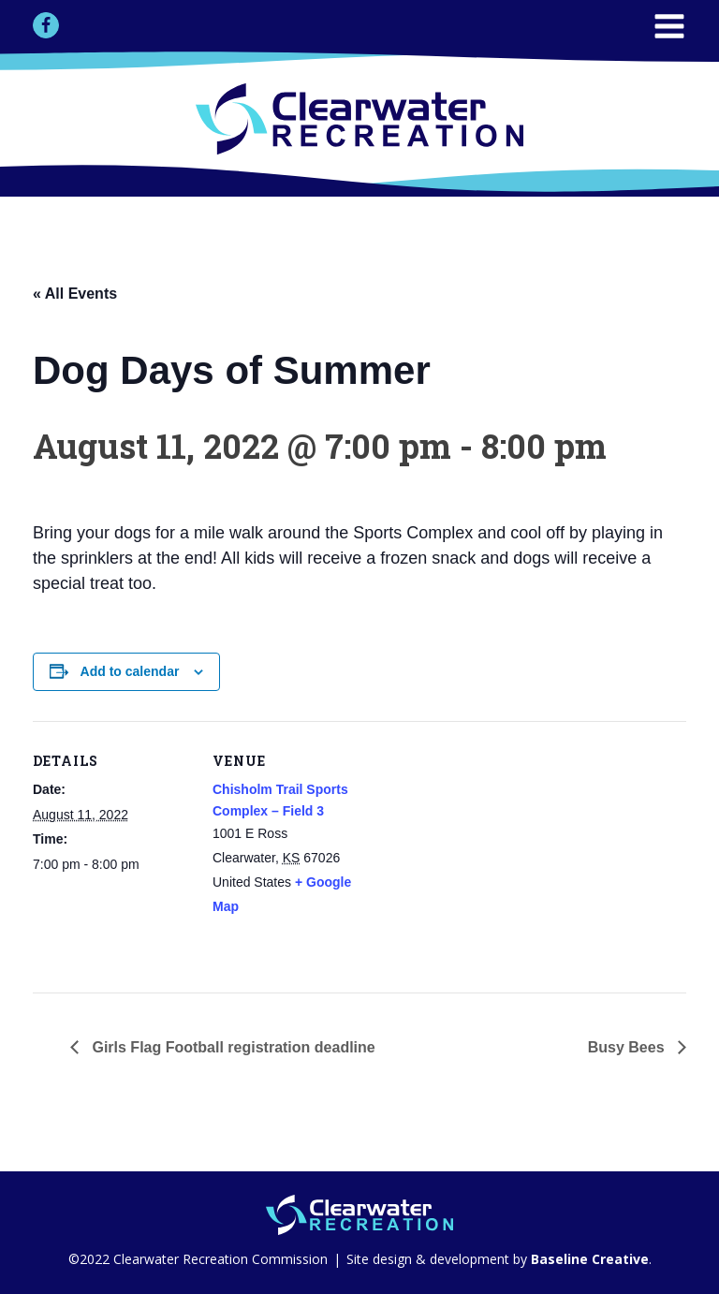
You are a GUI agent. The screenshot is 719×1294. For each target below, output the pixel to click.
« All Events (75, 293)
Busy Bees (628, 1047)
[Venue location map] (491, 850)
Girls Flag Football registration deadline (231, 1047)
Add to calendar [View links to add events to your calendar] (130, 671)
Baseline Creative (588, 1259)
